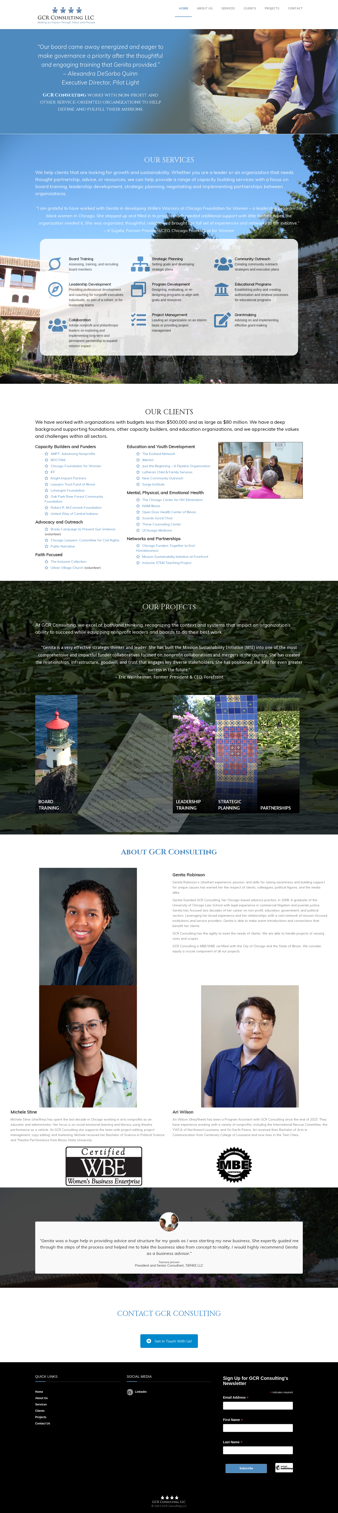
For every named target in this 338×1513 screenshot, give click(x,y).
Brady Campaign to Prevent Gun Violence (83, 529)
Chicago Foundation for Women (76, 466)
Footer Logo (169, 1499)
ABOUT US (205, 8)
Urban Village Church (67, 568)
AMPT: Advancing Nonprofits (73, 454)
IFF (53, 472)
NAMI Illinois (151, 506)
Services (41, 1404)
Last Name (232, 1442)
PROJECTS (272, 8)
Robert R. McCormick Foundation (76, 507)
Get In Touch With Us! (169, 1341)
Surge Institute (153, 484)
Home (39, 1391)
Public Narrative (63, 546)
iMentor (148, 460)
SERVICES (228, 8)
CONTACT (295, 8)
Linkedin (136, 1391)
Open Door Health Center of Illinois (169, 512)
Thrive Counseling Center (161, 524)
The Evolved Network (158, 454)
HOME (183, 8)
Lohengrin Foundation (68, 490)
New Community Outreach (162, 478)
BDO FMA (58, 460)
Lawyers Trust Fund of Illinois (73, 484)
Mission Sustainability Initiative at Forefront (175, 557)
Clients (40, 1410)
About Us (41, 1398)
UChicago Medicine (157, 530)
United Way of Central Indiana (74, 514)
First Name (233, 1420)
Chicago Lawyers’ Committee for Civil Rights (85, 540)
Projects (40, 1417)
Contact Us (42, 1423)
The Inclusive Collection (68, 561)
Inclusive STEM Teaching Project (166, 563)
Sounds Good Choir (157, 518)
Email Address (236, 1397)
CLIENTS (250, 8)
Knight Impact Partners (68, 478)
